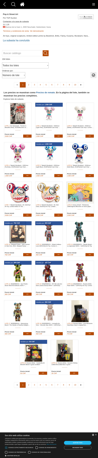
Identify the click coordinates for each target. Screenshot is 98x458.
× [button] (96, 435)
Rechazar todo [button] (77, 447)
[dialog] (49, 445)
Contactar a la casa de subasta (16, 21)
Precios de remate (45, 92)
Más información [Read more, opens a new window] (51, 444)
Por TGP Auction (10, 18)
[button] (33, 456)
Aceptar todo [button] (77, 443)
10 (75, 85)
